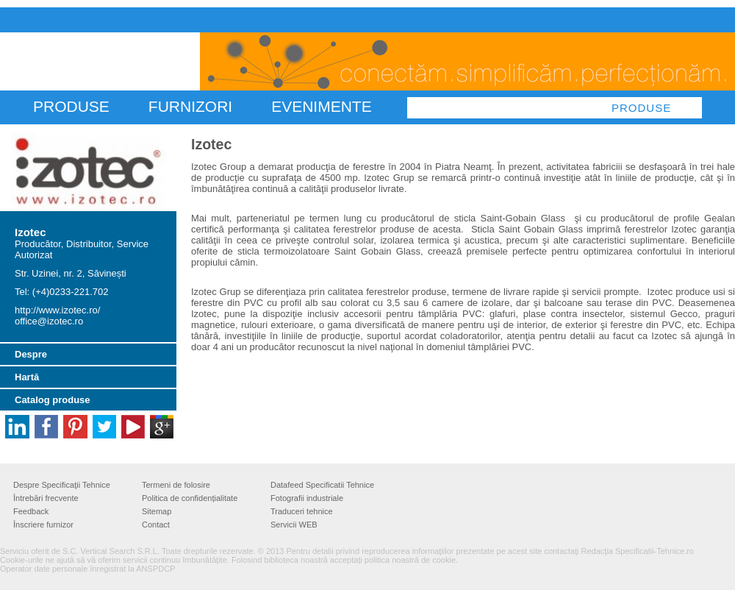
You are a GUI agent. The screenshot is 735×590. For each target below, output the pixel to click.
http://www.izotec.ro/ (57, 310)
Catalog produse (52, 399)
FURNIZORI (190, 106)
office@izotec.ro (49, 321)
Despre (31, 354)
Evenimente (321, 106)
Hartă (27, 377)
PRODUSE (71, 106)
